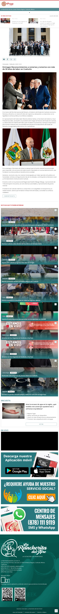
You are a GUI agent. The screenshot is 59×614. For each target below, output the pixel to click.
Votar (41, 424)
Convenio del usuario (30, 612)
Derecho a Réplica (41, 612)
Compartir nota (9, 196)
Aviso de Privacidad (17, 612)
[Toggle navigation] (56, 610)
